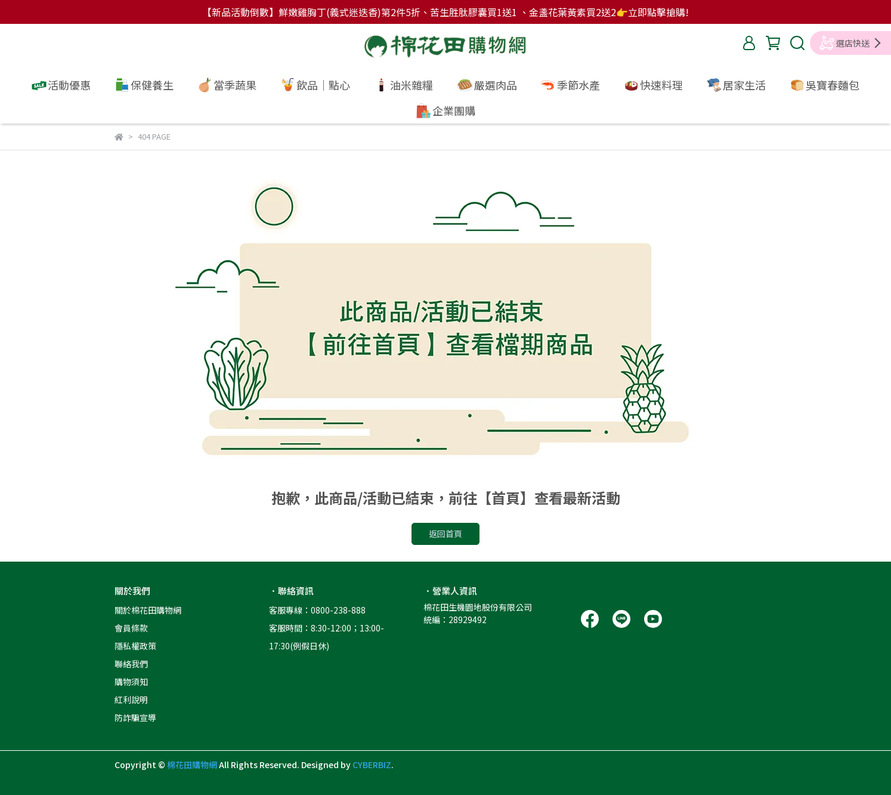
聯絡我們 (131, 664)
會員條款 (131, 628)
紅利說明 (131, 699)
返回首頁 (445, 534)
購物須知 (131, 682)
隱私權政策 (135, 646)
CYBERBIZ (371, 765)
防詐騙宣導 (135, 717)
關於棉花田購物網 (148, 610)
